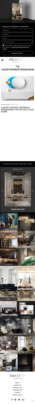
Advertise (17, 385)
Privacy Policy (17, 395)
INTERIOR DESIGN (5, 104)
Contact (17, 392)
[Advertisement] (17, 141)
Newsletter (17, 387)
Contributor (17, 390)
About (17, 383)
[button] (33, 191)
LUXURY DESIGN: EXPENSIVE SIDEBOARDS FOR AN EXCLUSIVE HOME (17, 109)
